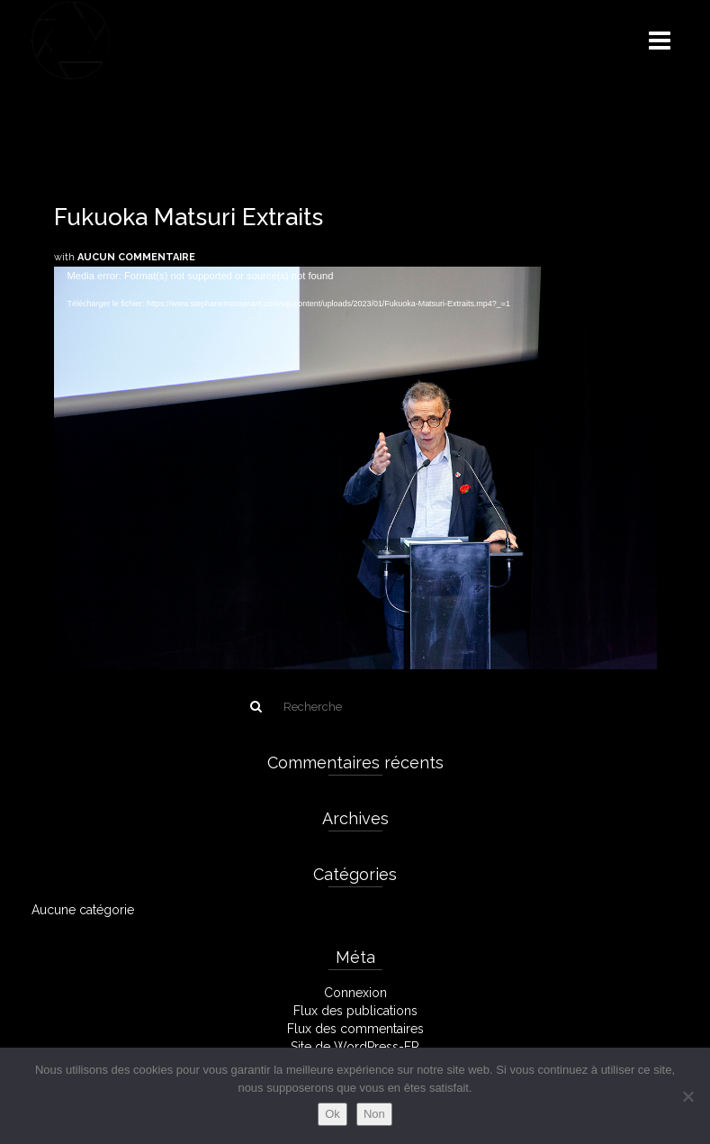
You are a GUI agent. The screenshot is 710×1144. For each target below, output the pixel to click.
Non (374, 1114)
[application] (355, 436)
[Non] (688, 1096)
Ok (332, 1114)
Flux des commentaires (355, 1028)
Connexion (355, 992)
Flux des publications (355, 1010)
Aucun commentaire (136, 257)
